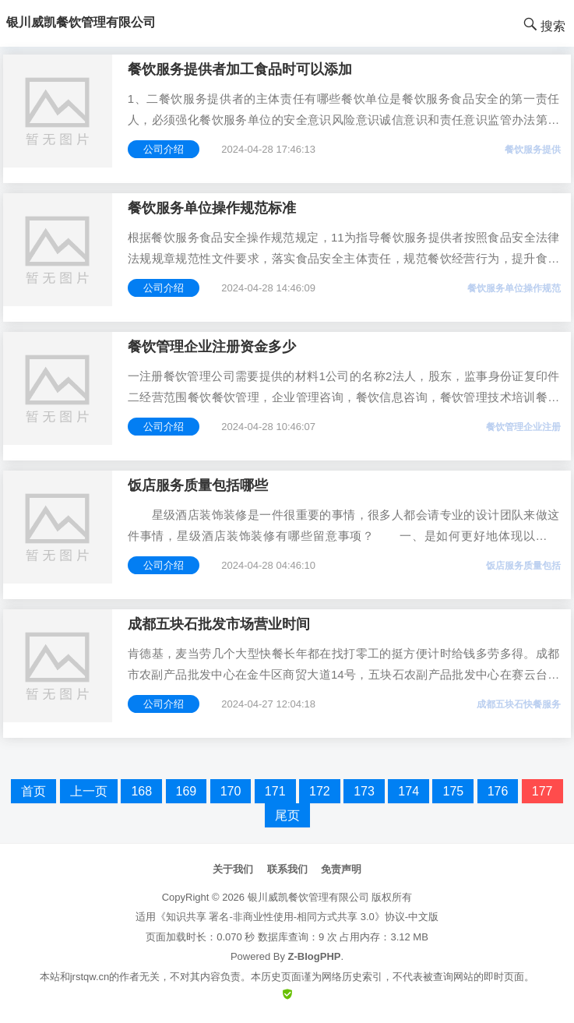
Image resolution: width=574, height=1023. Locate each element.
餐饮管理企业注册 (523, 427)
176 (498, 791)
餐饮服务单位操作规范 (514, 288)
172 (319, 791)
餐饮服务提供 (533, 149)
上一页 (88, 791)
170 (230, 791)
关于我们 (233, 869)
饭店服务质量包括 (523, 565)
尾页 (287, 815)
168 (141, 791)
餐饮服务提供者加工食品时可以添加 (240, 69)
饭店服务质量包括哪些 (198, 485)
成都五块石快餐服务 (519, 704)
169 (186, 791)
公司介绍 (163, 149)
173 (364, 791)
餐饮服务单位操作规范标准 (212, 208)
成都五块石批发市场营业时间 (219, 624)
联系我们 (287, 869)
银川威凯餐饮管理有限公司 (308, 897)
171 (275, 791)
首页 (33, 791)
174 (408, 791)
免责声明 (341, 869)
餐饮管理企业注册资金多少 (212, 347)
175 (452, 791)
